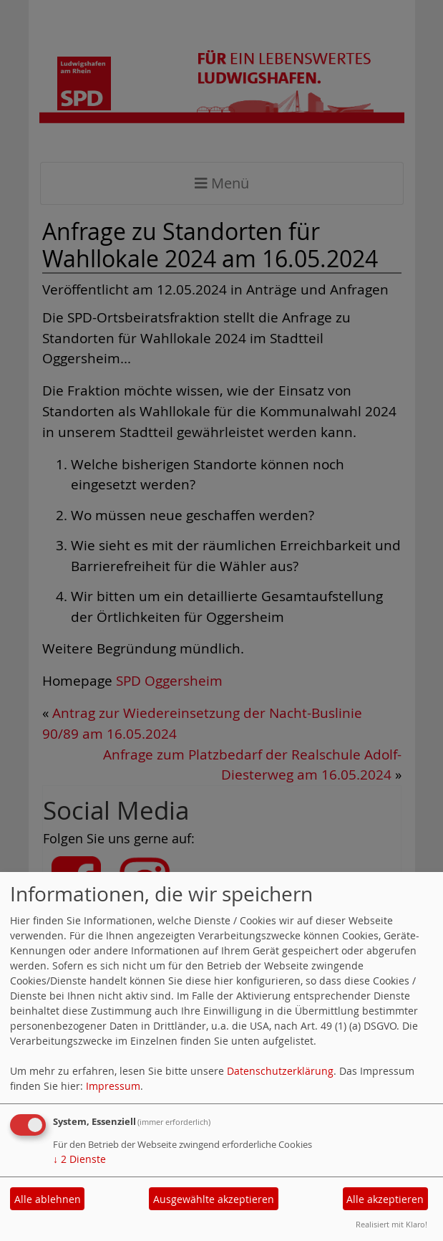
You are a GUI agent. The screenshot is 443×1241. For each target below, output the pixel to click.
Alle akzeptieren (385, 1199)
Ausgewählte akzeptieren (213, 1199)
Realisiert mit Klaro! (391, 1224)
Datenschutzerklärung (280, 1071)
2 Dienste (79, 1159)
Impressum (113, 1086)
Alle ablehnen (47, 1199)
